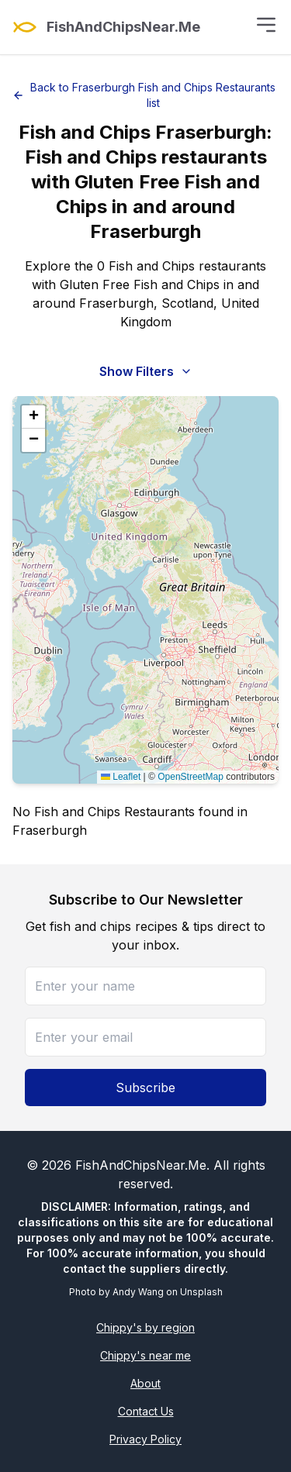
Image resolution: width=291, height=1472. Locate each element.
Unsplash (201, 1292)
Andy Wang (138, 1292)
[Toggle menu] (266, 24)
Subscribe (145, 1087)
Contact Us (146, 1411)
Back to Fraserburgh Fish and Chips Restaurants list (143, 95)
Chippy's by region (145, 1327)
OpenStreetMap (190, 776)
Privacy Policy (145, 1439)
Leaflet (120, 776)
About (145, 1383)
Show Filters (145, 371)
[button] (33, 417)
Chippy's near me (145, 1355)
